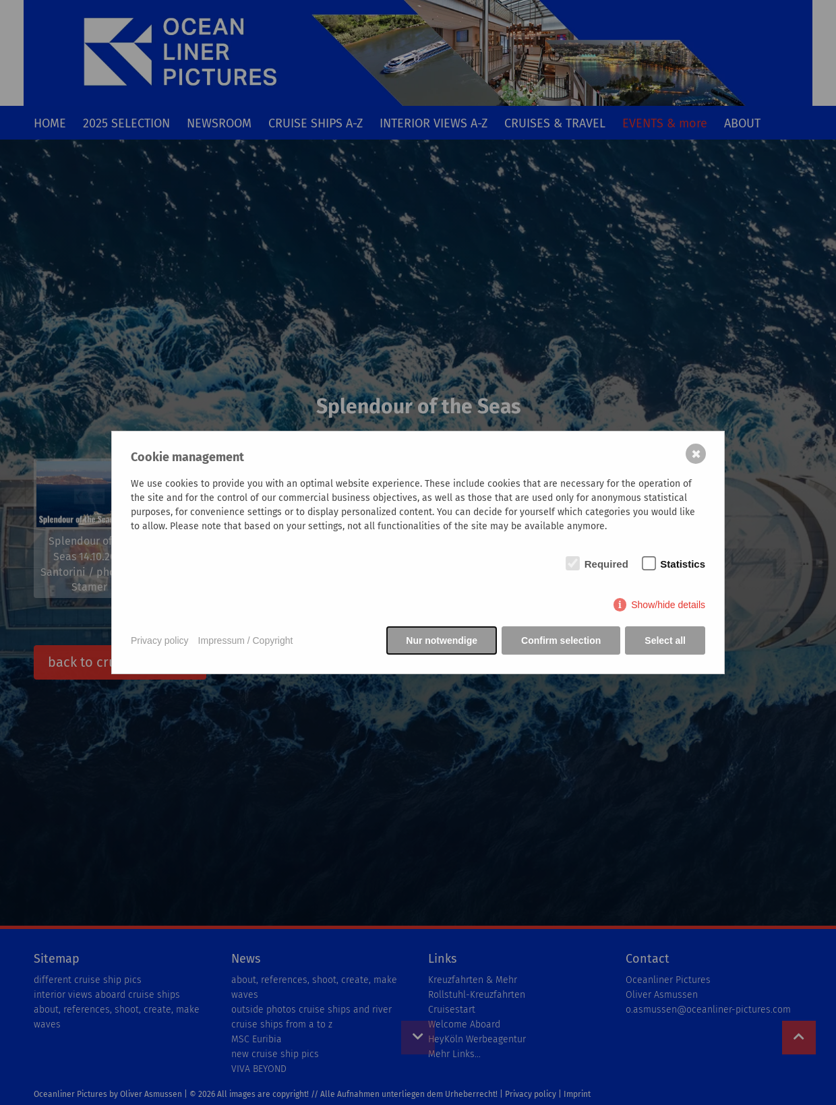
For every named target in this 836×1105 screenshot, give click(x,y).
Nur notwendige (441, 640)
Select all (665, 640)
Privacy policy (160, 640)
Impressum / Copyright (245, 640)
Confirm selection (561, 640)
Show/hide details (668, 604)
